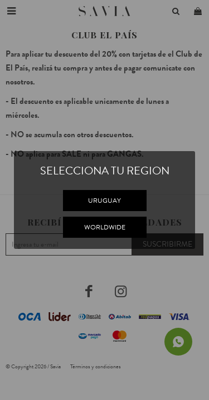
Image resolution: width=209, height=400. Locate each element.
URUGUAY (104, 201)
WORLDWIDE (104, 227)
